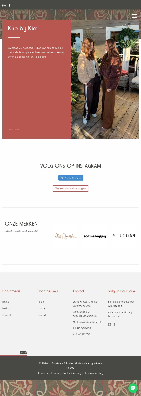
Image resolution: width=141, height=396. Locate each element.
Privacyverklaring (94, 373)
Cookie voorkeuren (48, 373)
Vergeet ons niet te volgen (70, 188)
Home (5, 302)
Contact (6, 315)
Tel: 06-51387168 (82, 328)
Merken (6, 308)
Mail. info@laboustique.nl (87, 322)
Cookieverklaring (72, 373)
